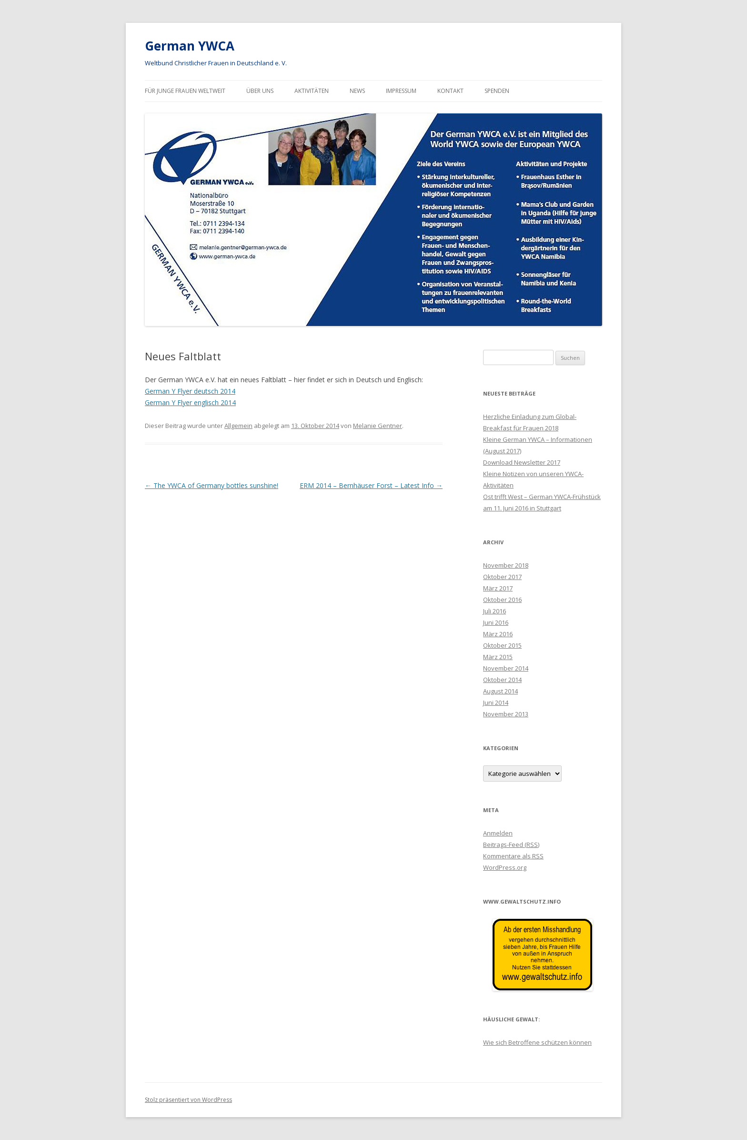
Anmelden (498, 833)
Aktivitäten (311, 91)
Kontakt (450, 91)
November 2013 (505, 714)
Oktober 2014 (502, 679)
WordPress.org (504, 867)
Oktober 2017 (502, 576)
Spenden (497, 91)
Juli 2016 (494, 611)
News (357, 91)
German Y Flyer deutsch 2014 (190, 391)
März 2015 (498, 656)
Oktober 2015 (502, 645)
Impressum (401, 91)
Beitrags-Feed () (511, 844)
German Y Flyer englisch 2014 (190, 402)
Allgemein (238, 425)
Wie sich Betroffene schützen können (537, 1042)
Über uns (259, 91)
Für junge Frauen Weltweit (185, 91)
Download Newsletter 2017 (521, 462)
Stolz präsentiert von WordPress (188, 1100)
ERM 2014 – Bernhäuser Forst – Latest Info (371, 485)
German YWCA (189, 45)
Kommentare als (513, 856)
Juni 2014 (495, 702)
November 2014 (505, 668)
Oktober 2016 (502, 599)
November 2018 (505, 565)
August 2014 (500, 691)
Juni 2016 (495, 622)
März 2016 (498, 634)
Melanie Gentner (377, 425)
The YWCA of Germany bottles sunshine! (211, 485)
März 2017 (498, 588)
